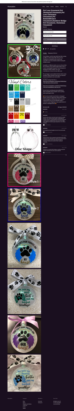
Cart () (62, 6)
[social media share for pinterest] (48, 48)
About (47, 6)
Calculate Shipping (47, 29)
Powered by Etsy (56, 404)
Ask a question (53, 48)
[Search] (66, 6)
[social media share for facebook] (43, 48)
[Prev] (43, 155)
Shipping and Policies (27, 404)
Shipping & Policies (52, 53)
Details (45, 53)
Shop (43, 6)
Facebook (40, 401)
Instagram (40, 402)
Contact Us (25, 405)
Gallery (57, 6)
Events (52, 6)
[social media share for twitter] (46, 48)
